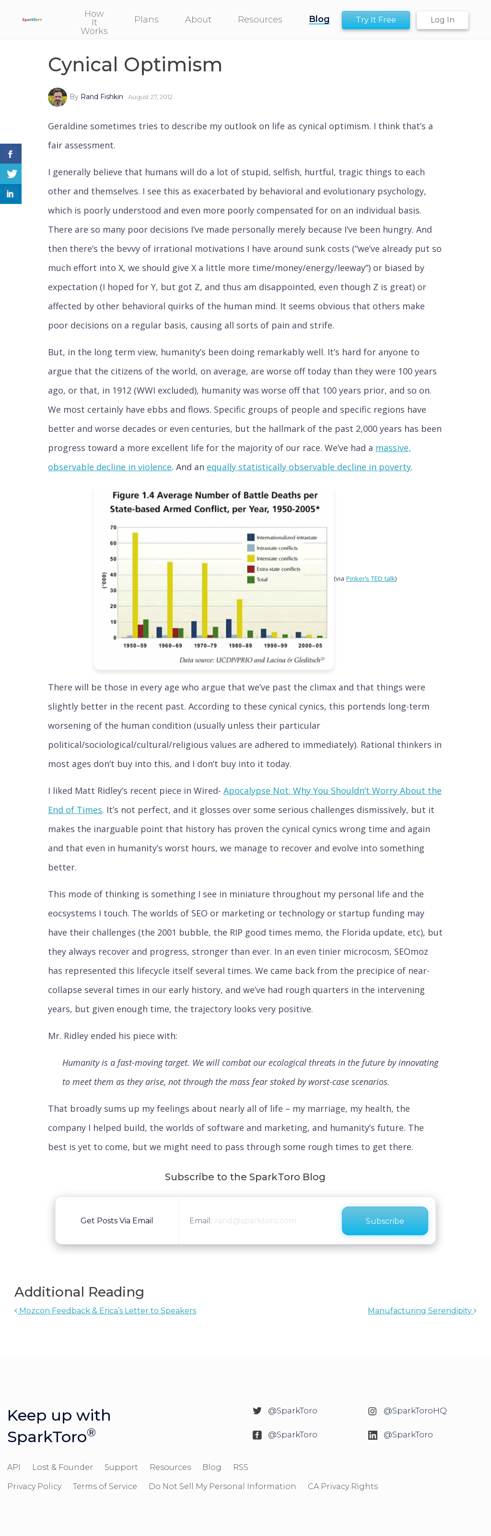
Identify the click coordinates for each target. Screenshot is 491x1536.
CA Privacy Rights (343, 1486)
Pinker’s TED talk (370, 578)
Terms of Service (105, 1486)
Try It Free (376, 19)
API (14, 1467)
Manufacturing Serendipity (422, 1310)
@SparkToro (292, 1410)
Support (121, 1467)
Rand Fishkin (102, 96)
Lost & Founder (62, 1467)
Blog (212, 1467)
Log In (443, 19)
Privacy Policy (34, 1486)
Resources (170, 1467)
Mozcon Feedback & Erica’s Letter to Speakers (105, 1310)
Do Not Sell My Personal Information (222, 1486)
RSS (240, 1467)
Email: (200, 1220)
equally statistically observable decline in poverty (309, 467)
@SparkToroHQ (415, 1410)
